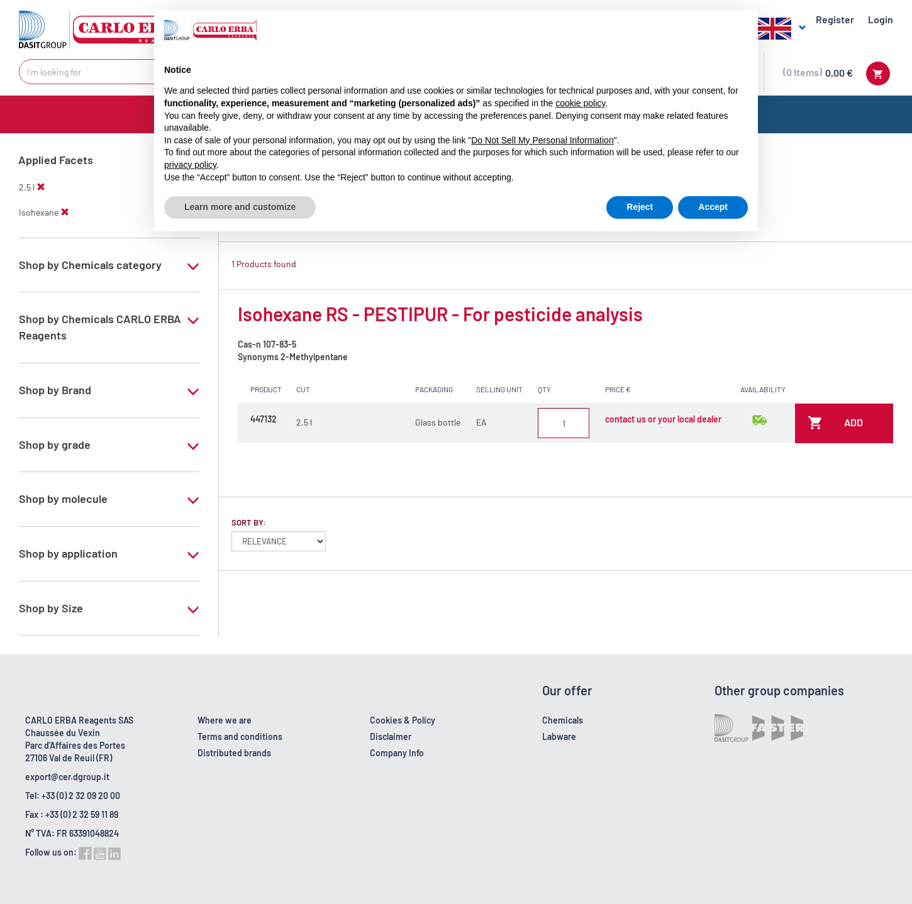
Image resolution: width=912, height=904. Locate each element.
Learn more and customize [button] (240, 207)
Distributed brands (234, 752)
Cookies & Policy (402, 720)
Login (880, 19)
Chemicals (562, 720)
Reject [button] (639, 207)
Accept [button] (713, 207)
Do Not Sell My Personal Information (542, 140)
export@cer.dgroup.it (67, 776)
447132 (263, 419)
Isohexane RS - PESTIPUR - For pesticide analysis (440, 313)
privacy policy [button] (190, 165)
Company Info (397, 752)
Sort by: (248, 522)
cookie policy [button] (580, 103)
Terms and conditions (239, 736)
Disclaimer (390, 736)
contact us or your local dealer (663, 419)
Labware (559, 736)
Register (835, 19)
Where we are (224, 720)
